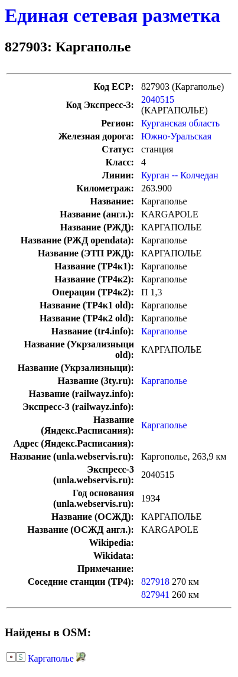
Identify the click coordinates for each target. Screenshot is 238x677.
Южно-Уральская (176, 136)
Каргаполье (164, 331)
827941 (155, 595)
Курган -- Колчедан (180, 175)
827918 (155, 582)
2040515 (157, 100)
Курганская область (180, 123)
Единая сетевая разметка (112, 15)
